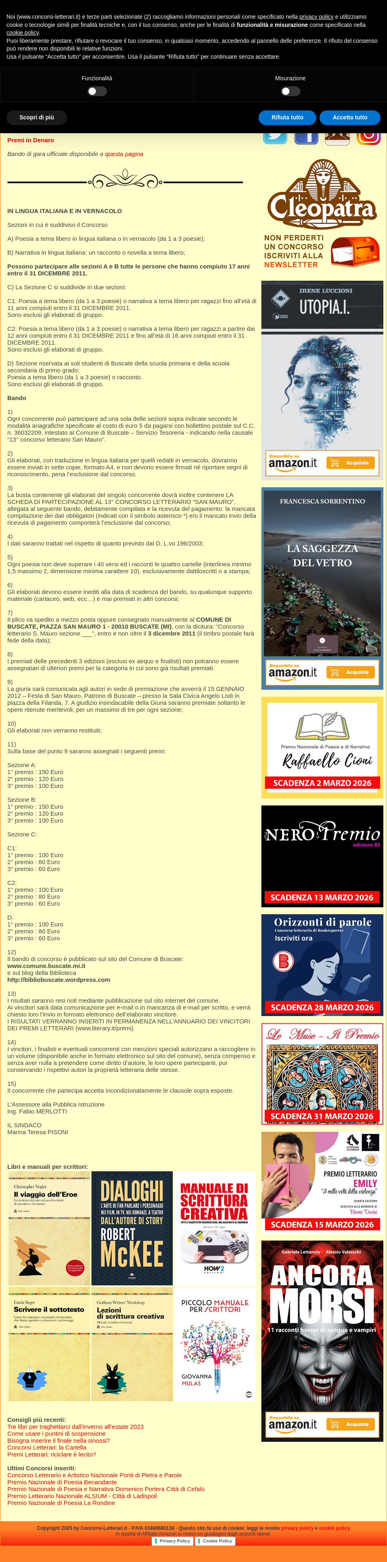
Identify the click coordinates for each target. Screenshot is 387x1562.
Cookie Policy (217, 1540)
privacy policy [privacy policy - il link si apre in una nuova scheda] (317, 16)
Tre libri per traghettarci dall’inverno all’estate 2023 (75, 1426)
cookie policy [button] (23, 32)
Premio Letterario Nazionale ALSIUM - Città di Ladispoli (82, 1495)
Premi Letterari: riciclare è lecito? (51, 1454)
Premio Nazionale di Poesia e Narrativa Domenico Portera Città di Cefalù (105, 1488)
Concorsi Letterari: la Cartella (46, 1447)
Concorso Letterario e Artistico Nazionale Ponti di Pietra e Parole (94, 1475)
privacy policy (297, 1528)
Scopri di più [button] (37, 117)
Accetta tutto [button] (350, 117)
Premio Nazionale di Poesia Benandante (62, 1481)
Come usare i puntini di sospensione (56, 1433)
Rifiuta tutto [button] (288, 117)
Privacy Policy (175, 1540)
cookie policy (334, 1528)
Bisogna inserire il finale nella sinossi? (58, 1440)
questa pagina (124, 153)
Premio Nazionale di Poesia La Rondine (61, 1502)
